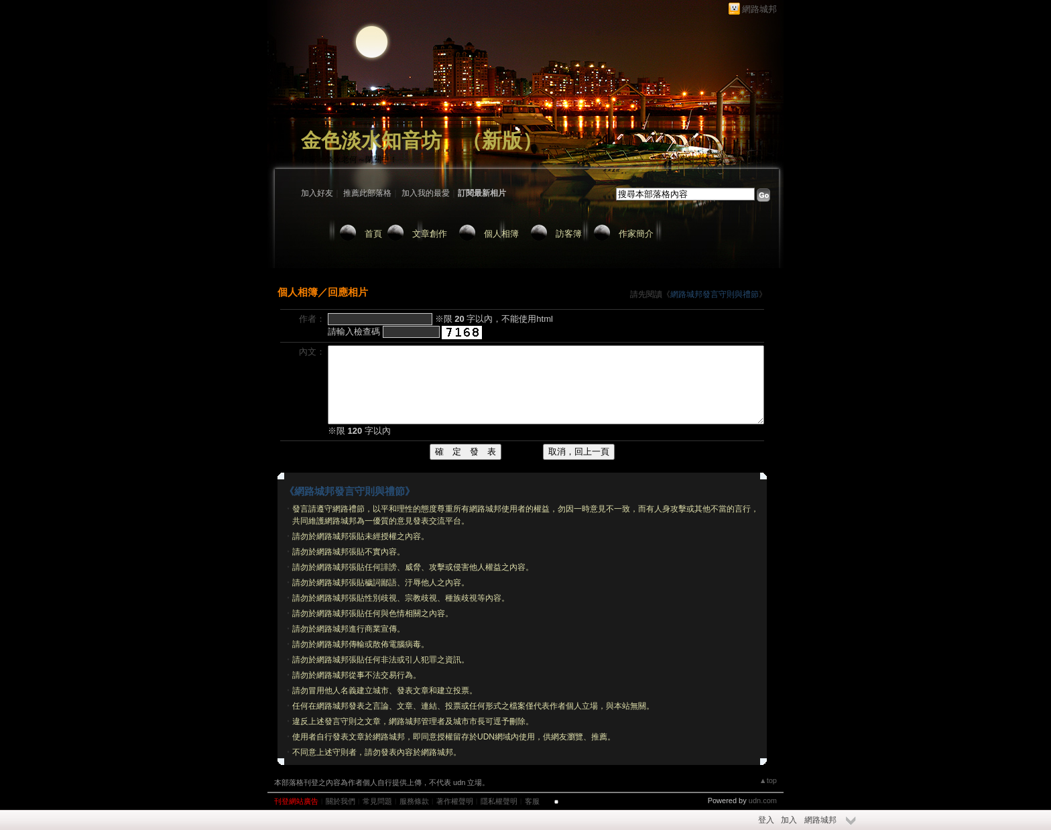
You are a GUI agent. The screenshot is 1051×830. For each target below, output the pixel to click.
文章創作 (429, 234)
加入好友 (317, 193)
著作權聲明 (454, 801)
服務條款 (414, 801)
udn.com (763, 800)
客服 (532, 801)
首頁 (373, 234)
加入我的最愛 (425, 193)
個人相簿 (501, 234)
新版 (502, 140)
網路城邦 (759, 9)
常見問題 (377, 801)
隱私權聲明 (499, 801)
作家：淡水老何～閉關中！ (349, 159)
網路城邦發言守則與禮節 (714, 294)
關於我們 (340, 801)
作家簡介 (636, 234)
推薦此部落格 (367, 193)
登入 (766, 820)
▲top (768, 780)
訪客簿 (569, 234)
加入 (789, 820)
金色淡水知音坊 (371, 140)
